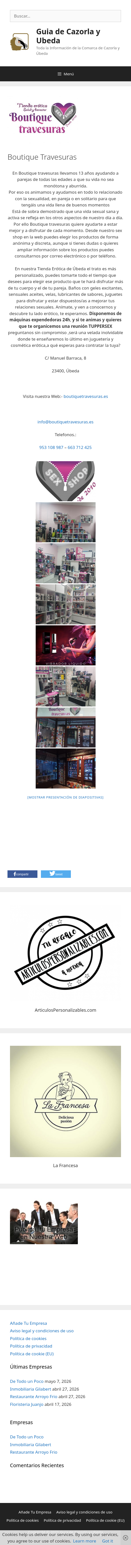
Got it (107, 1541)
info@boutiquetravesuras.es (65, 422)
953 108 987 (51, 447)
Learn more (84, 1541)
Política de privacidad (31, 1346)
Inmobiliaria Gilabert (30, 1389)
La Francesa (65, 1165)
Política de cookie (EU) (32, 1354)
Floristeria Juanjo (26, 1404)
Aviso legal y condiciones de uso (42, 1331)
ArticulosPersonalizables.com (65, 1010)
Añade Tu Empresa (28, 1323)
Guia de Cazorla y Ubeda (68, 36)
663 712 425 (80, 447)
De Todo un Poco (27, 1381)
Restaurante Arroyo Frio (33, 1396)
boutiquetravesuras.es (86, 396)
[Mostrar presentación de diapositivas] (65, 797)
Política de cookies (28, 1338)
